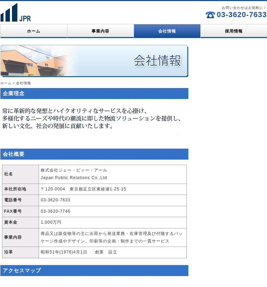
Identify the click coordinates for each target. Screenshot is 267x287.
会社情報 (167, 31)
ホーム (33, 31)
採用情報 (234, 31)
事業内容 (100, 31)
